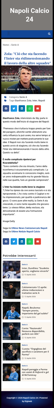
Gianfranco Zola (23, 100)
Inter (34, 100)
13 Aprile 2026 (29, 275)
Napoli (41, 100)
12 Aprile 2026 (29, 338)
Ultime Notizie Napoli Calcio (25, 231)
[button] (8, 33)
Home (6, 45)
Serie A (15, 45)
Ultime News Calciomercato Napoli (29, 228)
